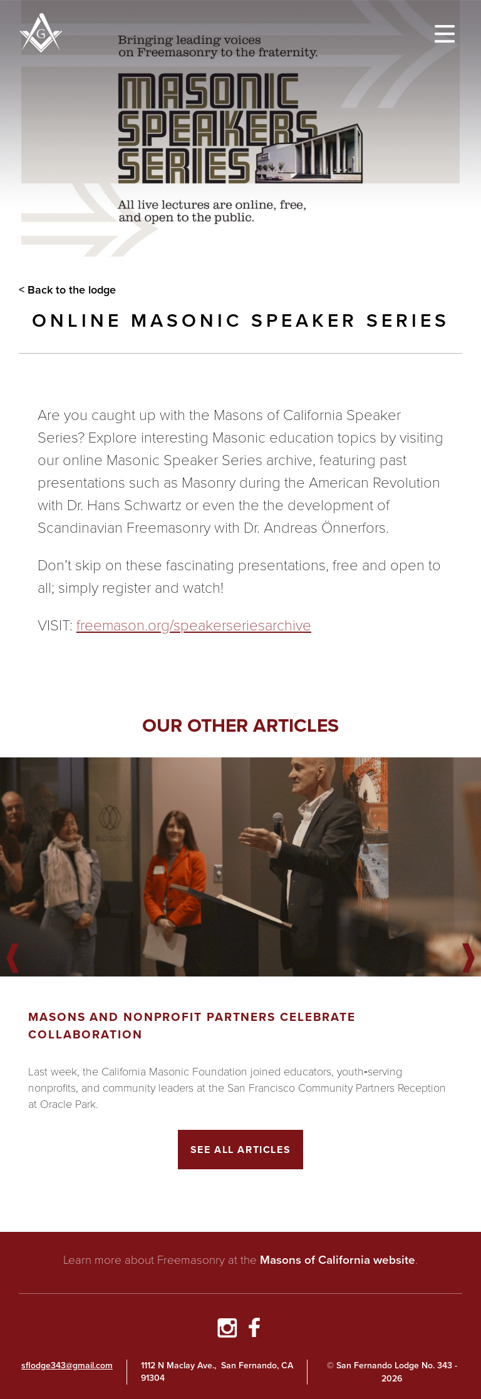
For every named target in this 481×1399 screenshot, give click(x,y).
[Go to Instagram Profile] (226, 1329)
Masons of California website (337, 1260)
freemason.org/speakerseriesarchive (193, 625)
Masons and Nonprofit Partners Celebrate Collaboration (192, 1025)
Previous (12, 959)
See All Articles (240, 1149)
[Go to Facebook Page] (254, 1329)
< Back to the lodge (67, 290)
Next (468, 959)
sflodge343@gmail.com (67, 1365)
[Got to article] (240, 866)
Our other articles (240, 725)
